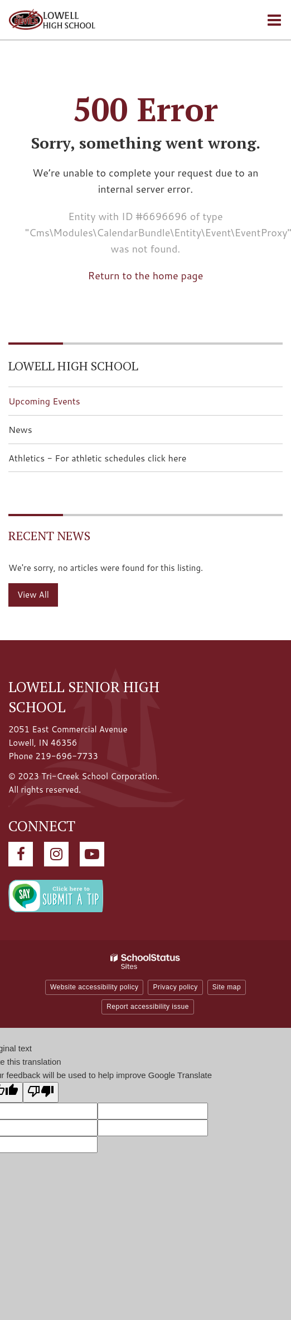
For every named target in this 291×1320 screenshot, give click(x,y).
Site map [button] (226, 987)
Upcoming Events (44, 400)
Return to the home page (145, 275)
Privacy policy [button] (175, 987)
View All (33, 595)
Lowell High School (73, 366)
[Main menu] (274, 19)
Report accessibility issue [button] (147, 1007)
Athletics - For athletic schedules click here (115, 461)
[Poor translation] (41, 1092)
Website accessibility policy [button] (94, 987)
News (20, 429)
